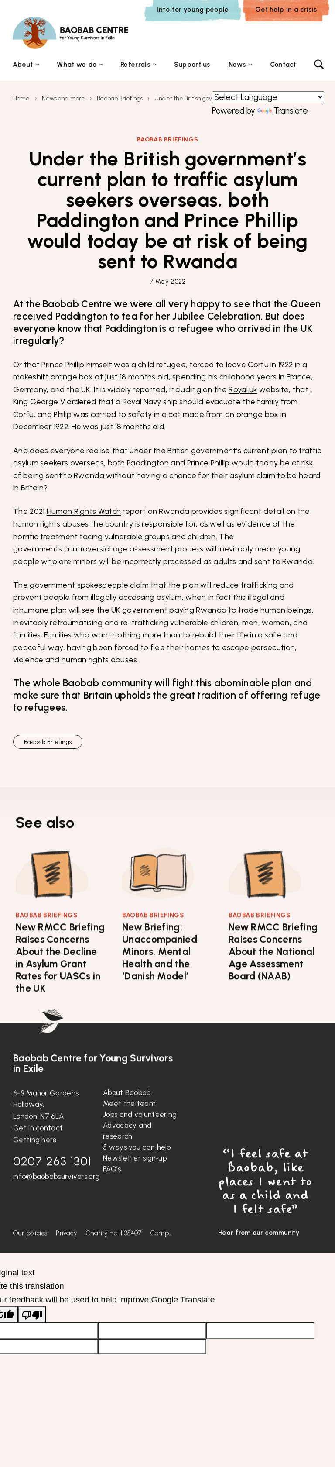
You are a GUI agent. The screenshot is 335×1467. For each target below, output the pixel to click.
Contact (283, 65)
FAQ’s (112, 1191)
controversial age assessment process (134, 549)
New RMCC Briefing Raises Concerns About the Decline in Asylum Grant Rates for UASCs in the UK (60, 980)
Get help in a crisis (286, 9)
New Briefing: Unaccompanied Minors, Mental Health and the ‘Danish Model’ (159, 974)
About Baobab (127, 1114)
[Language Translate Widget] (268, 98)
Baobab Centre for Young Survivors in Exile (93, 1085)
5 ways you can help (137, 1169)
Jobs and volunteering (140, 1136)
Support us (192, 65)
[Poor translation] (32, 1315)
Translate (282, 112)
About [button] (23, 65)
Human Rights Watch (84, 512)
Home (21, 99)
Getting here (35, 1161)
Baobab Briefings (120, 99)
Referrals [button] (135, 65)
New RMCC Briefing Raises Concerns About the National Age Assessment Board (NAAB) (273, 974)
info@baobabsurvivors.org (56, 1198)
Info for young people (193, 9)
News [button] (237, 65)
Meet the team (129, 1125)
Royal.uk (243, 389)
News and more (63, 99)
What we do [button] (76, 65)
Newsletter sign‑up (135, 1180)
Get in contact (38, 1150)
